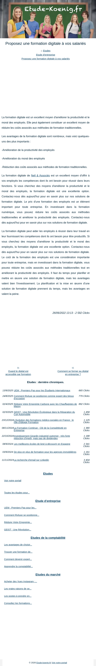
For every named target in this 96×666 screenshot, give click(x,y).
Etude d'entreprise (45, 54)
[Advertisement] (45, 85)
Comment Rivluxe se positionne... (21, 515)
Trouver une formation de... (18, 552)
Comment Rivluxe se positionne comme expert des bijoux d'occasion (44, 397)
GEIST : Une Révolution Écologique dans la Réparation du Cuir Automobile (44, 413)
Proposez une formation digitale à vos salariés (45, 58)
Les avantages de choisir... (18, 544)
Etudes (46, 50)
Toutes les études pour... (17, 492)
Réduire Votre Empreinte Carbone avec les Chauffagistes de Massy (45, 405)
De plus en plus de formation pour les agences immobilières (45, 452)
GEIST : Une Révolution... (17, 529)
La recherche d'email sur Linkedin (31, 460)
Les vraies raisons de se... (17, 588)
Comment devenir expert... (18, 559)
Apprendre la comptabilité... (18, 566)
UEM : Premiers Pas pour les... (20, 507)
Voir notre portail (12, 480)
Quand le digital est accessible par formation (18, 373)
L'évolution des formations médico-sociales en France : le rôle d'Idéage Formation (44, 421)
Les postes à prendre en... (17, 596)
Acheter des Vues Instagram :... (20, 581)
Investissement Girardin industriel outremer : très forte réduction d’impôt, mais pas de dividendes (42, 437)
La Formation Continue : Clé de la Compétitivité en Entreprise (40, 429)
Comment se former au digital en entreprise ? (73, 373)
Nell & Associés (40, 175)
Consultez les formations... (18, 603)
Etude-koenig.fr (43, 662)
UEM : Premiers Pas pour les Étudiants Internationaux (42, 390)
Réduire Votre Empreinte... (18, 522)
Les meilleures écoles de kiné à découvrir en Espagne (42, 444)
